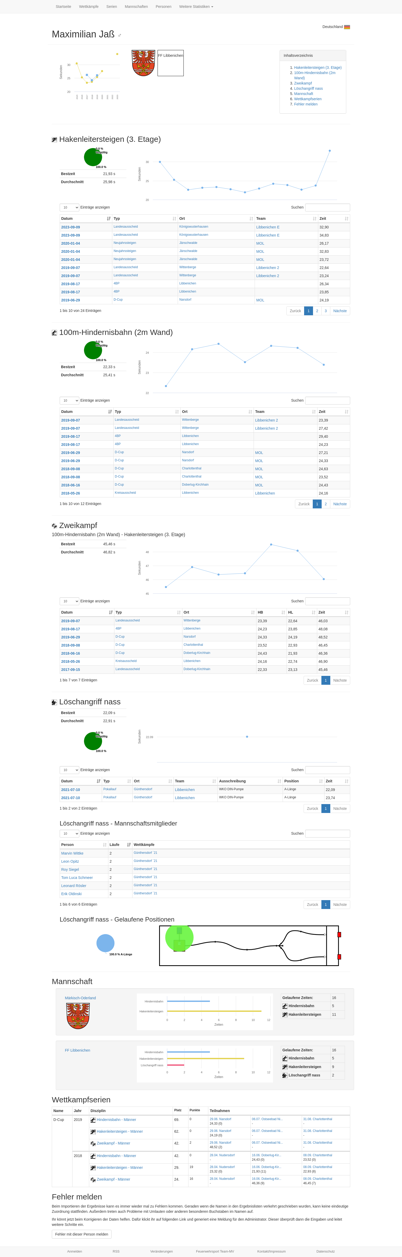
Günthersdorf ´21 (145, 853)
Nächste (340, 311)
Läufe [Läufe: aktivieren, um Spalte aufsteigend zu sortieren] (114, 845)
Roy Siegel (70, 869)
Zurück (295, 311)
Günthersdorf (143, 789)
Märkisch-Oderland (80, 998)
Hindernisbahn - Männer (113, 1120)
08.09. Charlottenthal (317, 1155)
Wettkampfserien (308, 99)
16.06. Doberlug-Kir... (266, 1155)
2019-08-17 (70, 284)
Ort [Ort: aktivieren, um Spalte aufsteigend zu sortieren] (182, 218)
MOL (260, 243)
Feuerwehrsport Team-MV (215, 1251)
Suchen (320, 207)
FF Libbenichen (77, 1050)
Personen (163, 6)
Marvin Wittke (72, 853)
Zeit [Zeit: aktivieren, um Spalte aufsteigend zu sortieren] (323, 218)
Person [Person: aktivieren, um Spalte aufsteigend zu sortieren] (67, 845)
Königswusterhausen (193, 226)
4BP (116, 283)
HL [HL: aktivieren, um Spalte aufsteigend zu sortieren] (290, 612)
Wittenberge (187, 267)
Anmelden (74, 1251)
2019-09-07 (70, 268)
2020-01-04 (70, 243)
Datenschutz (325, 1251)
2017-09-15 (70, 669)
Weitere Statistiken (196, 6)
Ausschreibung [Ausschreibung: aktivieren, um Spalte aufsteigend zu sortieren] (232, 781)
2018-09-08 (70, 469)
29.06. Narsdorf (220, 1119)
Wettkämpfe (88, 6)
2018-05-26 (70, 493)
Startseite (63, 6)
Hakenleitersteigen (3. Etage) (318, 67)
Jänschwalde (188, 243)
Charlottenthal (191, 468)
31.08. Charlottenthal (317, 1119)
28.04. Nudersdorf (222, 1155)
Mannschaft (303, 94)
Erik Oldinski (71, 894)
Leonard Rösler (73, 886)
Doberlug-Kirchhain (195, 484)
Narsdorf (185, 299)
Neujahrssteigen (125, 243)
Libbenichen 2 (267, 268)
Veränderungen (161, 1251)
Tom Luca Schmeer (77, 878)
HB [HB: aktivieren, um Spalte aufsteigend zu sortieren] (260, 612)
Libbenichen (187, 283)
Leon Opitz (70, 861)
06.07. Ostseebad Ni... (267, 1119)
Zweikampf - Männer (110, 1143)
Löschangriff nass (308, 88)
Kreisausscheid (125, 493)
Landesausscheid (126, 226)
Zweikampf (303, 83)
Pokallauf (109, 789)
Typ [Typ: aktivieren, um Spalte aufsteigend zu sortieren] (117, 218)
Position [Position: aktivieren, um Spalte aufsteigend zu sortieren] (291, 781)
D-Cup (118, 299)
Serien (112, 6)
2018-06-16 (70, 485)
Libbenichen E (268, 227)
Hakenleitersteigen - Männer (117, 1131)
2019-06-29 (70, 300)
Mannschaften (136, 6)
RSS (116, 1251)
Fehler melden (306, 104)
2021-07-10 (70, 790)
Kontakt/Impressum (271, 1251)
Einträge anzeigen (85, 207)
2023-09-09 (70, 227)
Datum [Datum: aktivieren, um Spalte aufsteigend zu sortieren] (67, 218)
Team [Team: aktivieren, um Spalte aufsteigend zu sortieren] (261, 218)
